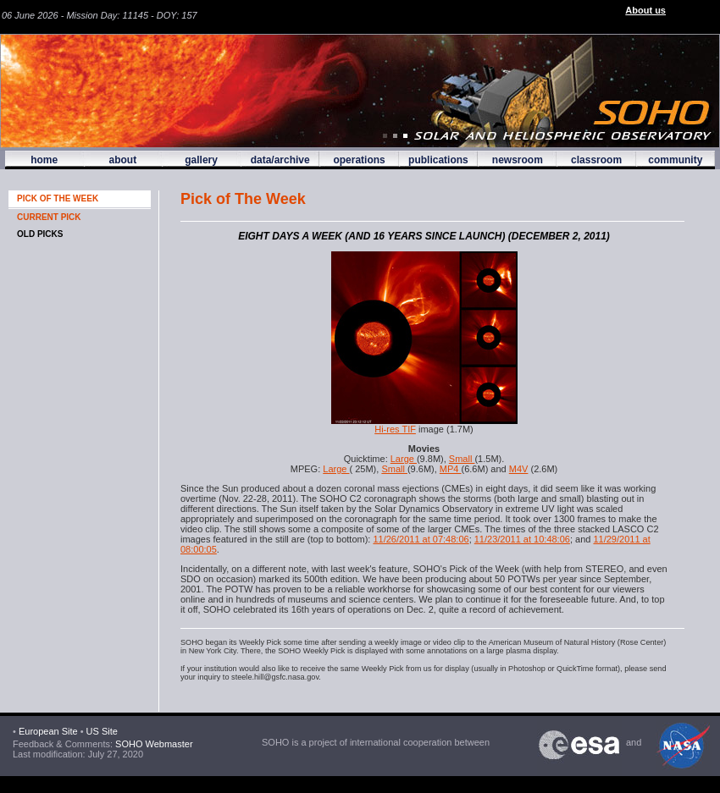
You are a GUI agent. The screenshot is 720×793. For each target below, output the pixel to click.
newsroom (517, 160)
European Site (48, 731)
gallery (201, 160)
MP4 (451, 469)
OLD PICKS (40, 234)
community (675, 160)
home (44, 160)
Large (403, 459)
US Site (102, 731)
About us (645, 10)
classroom (596, 160)
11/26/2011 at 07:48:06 (420, 539)
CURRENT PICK (49, 217)
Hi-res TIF (395, 429)
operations (359, 160)
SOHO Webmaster (153, 744)
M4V (519, 469)
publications (438, 160)
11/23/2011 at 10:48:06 (522, 539)
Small (462, 459)
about (122, 160)
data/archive (280, 160)
